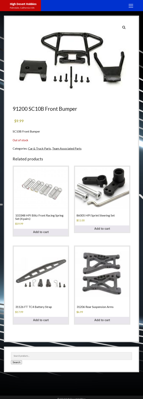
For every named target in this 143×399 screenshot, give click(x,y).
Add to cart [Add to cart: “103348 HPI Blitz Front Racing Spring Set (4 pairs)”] (41, 232)
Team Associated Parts (67, 148)
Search (16, 362)
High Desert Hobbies (23, 4)
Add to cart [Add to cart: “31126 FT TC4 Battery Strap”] (41, 320)
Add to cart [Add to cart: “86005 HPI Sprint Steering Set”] (102, 228)
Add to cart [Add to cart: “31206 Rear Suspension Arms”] (102, 320)
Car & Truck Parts (39, 148)
